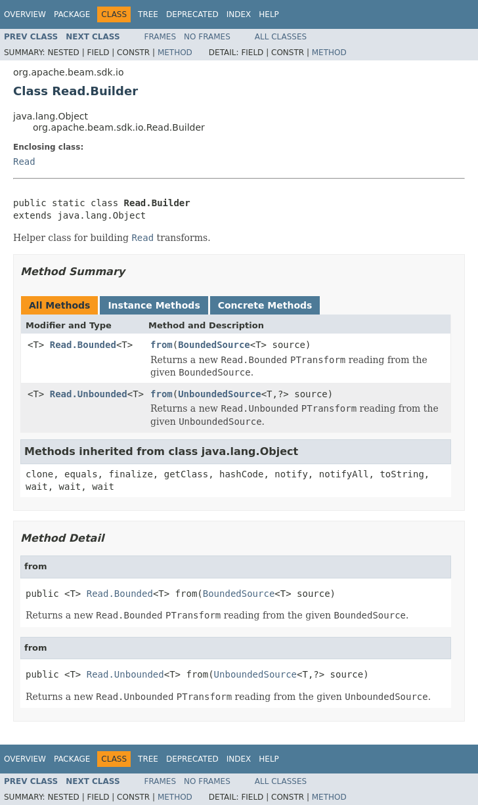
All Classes (281, 36)
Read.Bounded (83, 344)
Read (24, 161)
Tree (148, 14)
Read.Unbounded (88, 394)
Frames (160, 36)
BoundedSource (214, 344)
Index (239, 14)
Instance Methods (154, 305)
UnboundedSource (219, 394)
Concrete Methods (265, 305)
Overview (25, 14)
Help (269, 14)
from (161, 344)
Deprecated (192, 14)
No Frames (207, 36)
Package (72, 14)
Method (175, 52)
